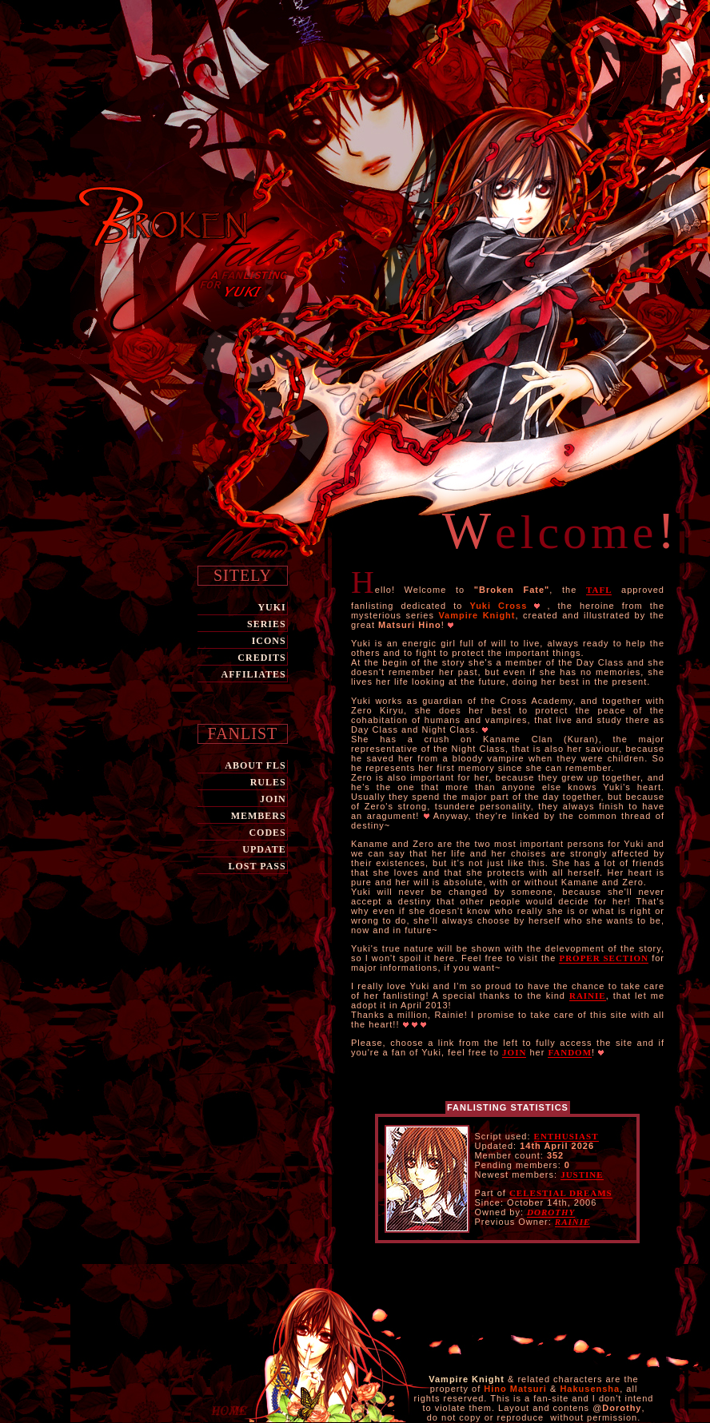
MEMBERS (258, 815)
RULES (268, 782)
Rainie (587, 995)
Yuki (271, 607)
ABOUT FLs (255, 765)
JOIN (273, 799)
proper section (603, 958)
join (514, 1052)
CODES (267, 832)
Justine (581, 1174)
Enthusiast (566, 1136)
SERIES (266, 624)
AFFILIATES (253, 674)
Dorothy (551, 1212)
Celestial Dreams (560, 1193)
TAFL (599, 589)
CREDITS (261, 657)
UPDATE (263, 849)
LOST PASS (256, 866)
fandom (570, 1052)
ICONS (269, 640)
